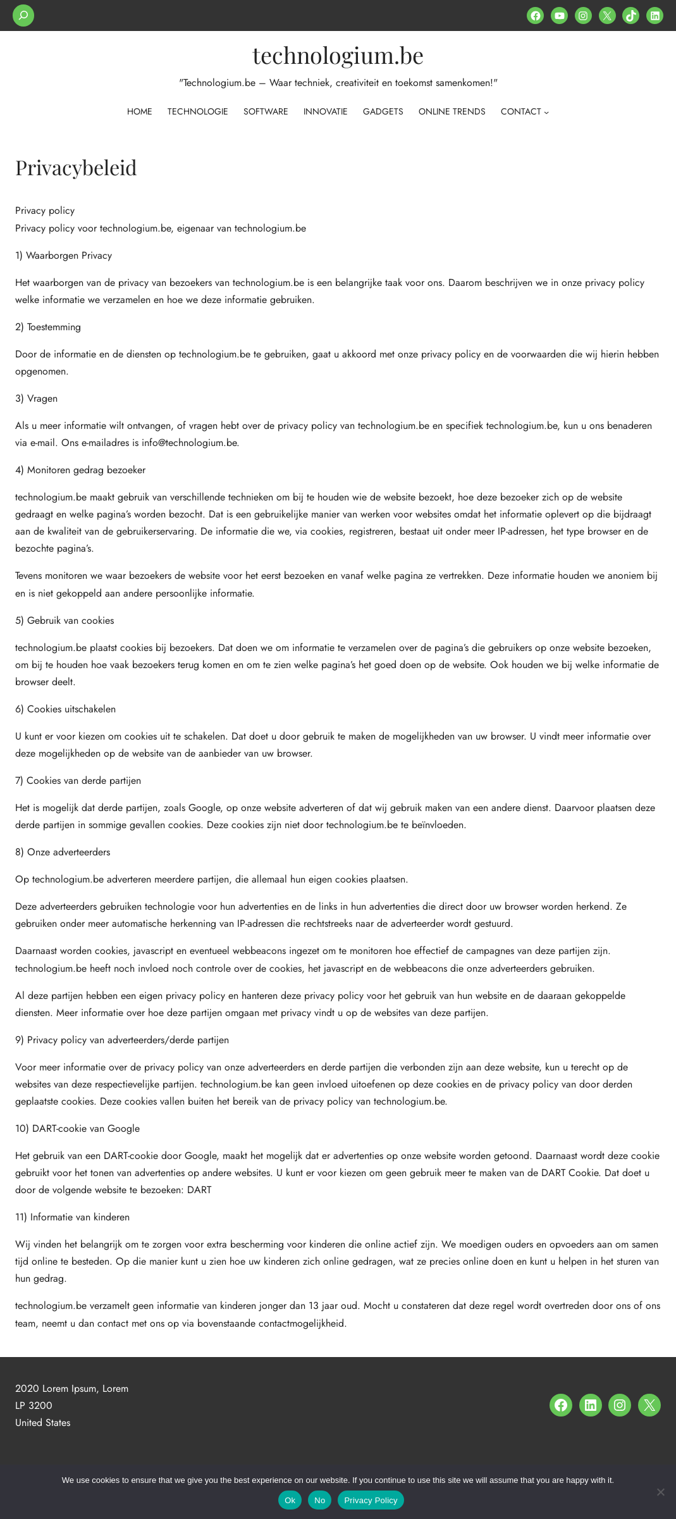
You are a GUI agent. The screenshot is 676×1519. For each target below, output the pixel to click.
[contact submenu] (546, 112)
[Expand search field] (23, 15)
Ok (290, 1500)
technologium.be (338, 54)
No (319, 1500)
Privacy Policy (370, 1500)
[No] (660, 1491)
